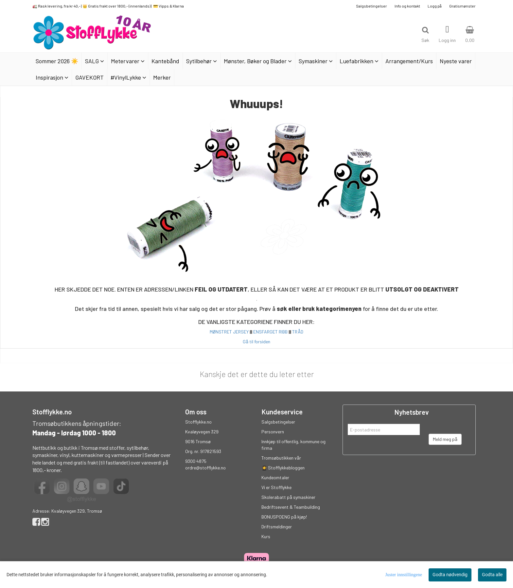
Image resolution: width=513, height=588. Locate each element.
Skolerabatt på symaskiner (288, 497)
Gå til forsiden (256, 341)
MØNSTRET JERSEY (229, 331)
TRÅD (297, 331)
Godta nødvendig (450, 574)
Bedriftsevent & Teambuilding (290, 507)
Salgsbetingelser (371, 6)
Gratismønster (462, 6)
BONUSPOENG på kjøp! (284, 517)
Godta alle (492, 574)
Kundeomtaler (275, 477)
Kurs (265, 536)
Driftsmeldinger (276, 526)
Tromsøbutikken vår (281, 458)
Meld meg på (445, 439)
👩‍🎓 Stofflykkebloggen (283, 467)
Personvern (272, 431)
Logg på (435, 6)
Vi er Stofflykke (276, 487)
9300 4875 (195, 461)
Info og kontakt (407, 6)
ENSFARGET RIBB (270, 331)
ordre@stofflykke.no (205, 467)
